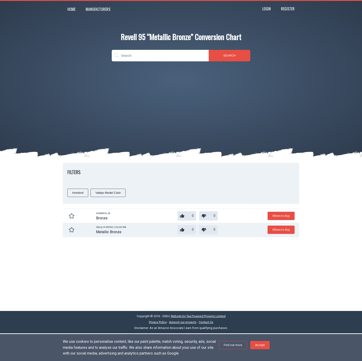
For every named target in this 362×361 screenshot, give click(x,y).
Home (71, 9)
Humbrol (77, 192)
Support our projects (182, 322)
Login (266, 9)
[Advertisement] (181, 98)
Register (288, 9)
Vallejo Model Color (108, 192)
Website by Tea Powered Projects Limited (198, 316)
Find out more (233, 345)
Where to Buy (281, 216)
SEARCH (229, 55)
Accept (260, 345)
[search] (160, 55)
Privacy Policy (158, 322)
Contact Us (206, 322)
